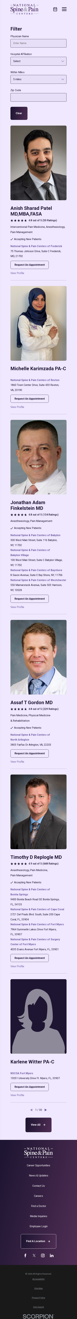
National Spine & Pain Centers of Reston (34, 380)
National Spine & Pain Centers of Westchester (38, 580)
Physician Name (19, 36)
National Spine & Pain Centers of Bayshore (36, 570)
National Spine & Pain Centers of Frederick (36, 246)
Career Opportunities (38, 1165)
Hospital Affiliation (21, 54)
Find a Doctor (38, 1206)
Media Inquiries (38, 1216)
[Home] (24, 9)
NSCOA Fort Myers (21, 1073)
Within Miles (17, 72)
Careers (38, 1196)
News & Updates (38, 1175)
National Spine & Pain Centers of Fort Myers (37, 924)
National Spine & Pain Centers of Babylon (35, 535)
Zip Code (15, 90)
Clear (19, 113)
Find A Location (38, 1241)
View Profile (17, 273)
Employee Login (39, 1226)
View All (38, 1125)
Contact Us (38, 1185)
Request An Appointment (30, 264)
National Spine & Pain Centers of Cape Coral (37, 909)
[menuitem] (38, 1279)
